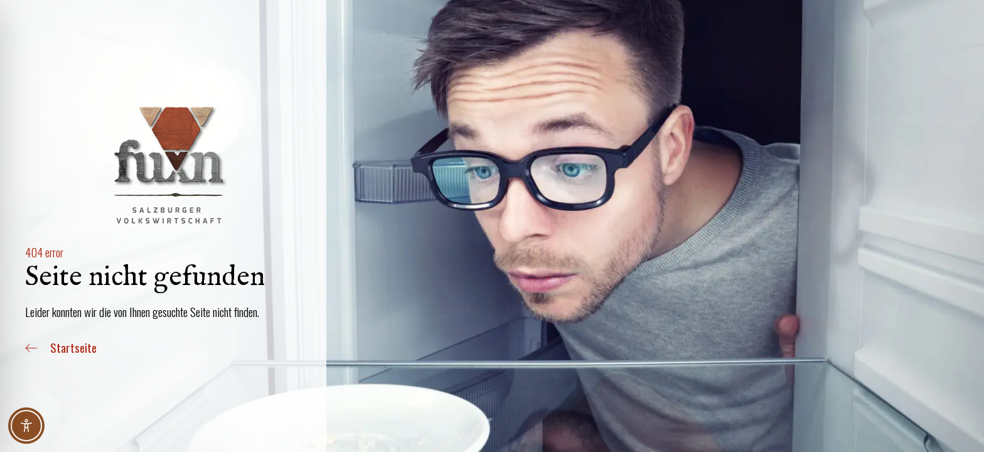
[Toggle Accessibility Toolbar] (26, 426)
